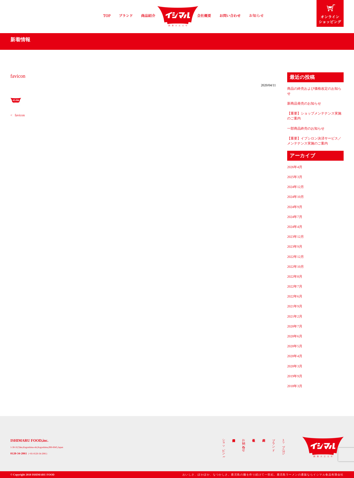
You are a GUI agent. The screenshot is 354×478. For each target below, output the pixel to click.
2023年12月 (295, 236)
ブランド (273, 443)
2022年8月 (294, 276)
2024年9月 (294, 207)
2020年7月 (294, 326)
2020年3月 (294, 366)
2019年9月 (294, 376)
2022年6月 (294, 296)
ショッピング (223, 447)
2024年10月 (295, 197)
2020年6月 (294, 336)
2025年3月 (294, 177)
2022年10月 (295, 266)
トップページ (283, 445)
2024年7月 (294, 217)
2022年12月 (295, 256)
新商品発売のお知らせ (304, 103)
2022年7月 (294, 286)
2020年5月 (294, 346)
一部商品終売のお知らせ (305, 128)
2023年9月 (294, 246)
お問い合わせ (243, 443)
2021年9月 (294, 306)
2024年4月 (294, 227)
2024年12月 (295, 187)
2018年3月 (294, 386)
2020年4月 (294, 356)
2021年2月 (294, 316)
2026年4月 (294, 167)
